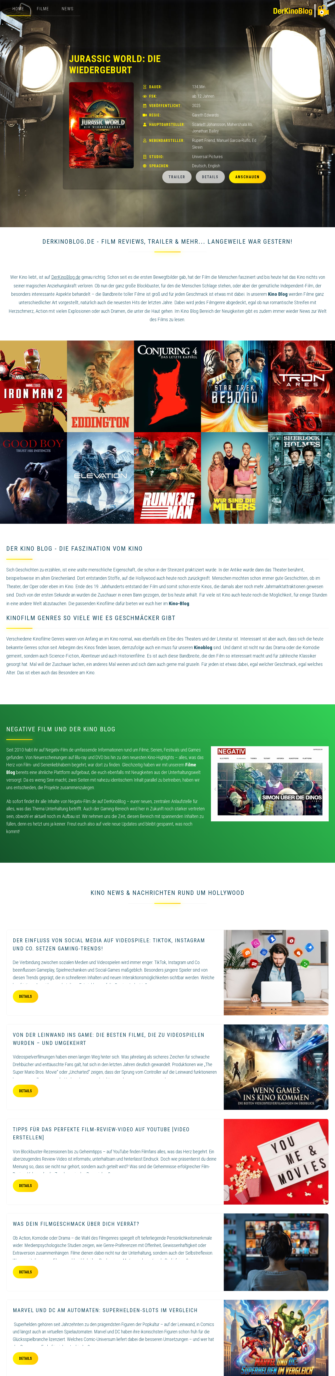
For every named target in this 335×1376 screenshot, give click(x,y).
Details (210, 177)
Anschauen (247, 177)
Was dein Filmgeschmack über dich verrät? (76, 1224)
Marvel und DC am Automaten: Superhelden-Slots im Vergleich (105, 1310)
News (68, 8)
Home (18, 8)
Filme (43, 8)
